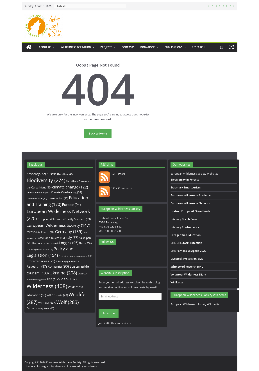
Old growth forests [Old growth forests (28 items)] (42, 249)
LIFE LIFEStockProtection (186, 243)
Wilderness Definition (76, 47)
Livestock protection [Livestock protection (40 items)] (45, 243)
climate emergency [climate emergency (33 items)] (38, 192)
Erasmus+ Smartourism (186, 187)
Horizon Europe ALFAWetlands (190, 211)
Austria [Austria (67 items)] (55, 174)
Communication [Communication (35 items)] (37, 198)
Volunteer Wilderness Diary (188, 274)
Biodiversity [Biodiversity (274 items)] (46, 180)
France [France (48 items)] (47, 232)
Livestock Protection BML (187, 258)
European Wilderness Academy (191, 195)
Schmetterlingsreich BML (187, 266)
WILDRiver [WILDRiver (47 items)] (47, 303)
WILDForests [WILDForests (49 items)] (57, 295)
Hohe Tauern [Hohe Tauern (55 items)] (54, 238)
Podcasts (128, 47)
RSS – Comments (115, 188)
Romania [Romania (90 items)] (58, 266)
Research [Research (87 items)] (37, 266)
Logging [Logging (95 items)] (68, 242)
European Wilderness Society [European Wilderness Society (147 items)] (58, 225)
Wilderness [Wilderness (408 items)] (47, 286)
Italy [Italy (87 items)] (71, 237)
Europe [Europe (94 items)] (71, 204)
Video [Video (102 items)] (67, 279)
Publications (174, 47)
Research (198, 47)
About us (45, 47)
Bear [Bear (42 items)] (68, 174)
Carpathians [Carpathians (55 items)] (41, 187)
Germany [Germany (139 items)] (68, 231)
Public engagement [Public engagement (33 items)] (67, 261)
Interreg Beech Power (185, 219)
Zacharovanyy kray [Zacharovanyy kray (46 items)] (40, 308)
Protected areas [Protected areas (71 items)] (41, 261)
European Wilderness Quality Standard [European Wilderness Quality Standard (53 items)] (64, 219)
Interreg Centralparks (185, 227)
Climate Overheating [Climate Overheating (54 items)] (66, 192)
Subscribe (109, 313)
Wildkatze (177, 282)
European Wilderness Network (190, 203)
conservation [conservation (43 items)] (58, 198)
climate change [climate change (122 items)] (70, 187)
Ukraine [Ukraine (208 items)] (63, 273)
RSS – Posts (112, 174)
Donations (147, 47)
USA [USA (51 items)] (52, 279)
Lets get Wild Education (186, 235)
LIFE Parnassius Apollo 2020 (188, 250)
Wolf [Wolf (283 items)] (67, 302)
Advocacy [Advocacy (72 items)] (36, 174)
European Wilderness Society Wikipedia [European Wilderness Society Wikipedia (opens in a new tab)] (195, 304)
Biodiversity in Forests (185, 179)
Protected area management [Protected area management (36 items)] (75, 256)
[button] (53, 47)
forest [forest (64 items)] (33, 232)
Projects (106, 47)
